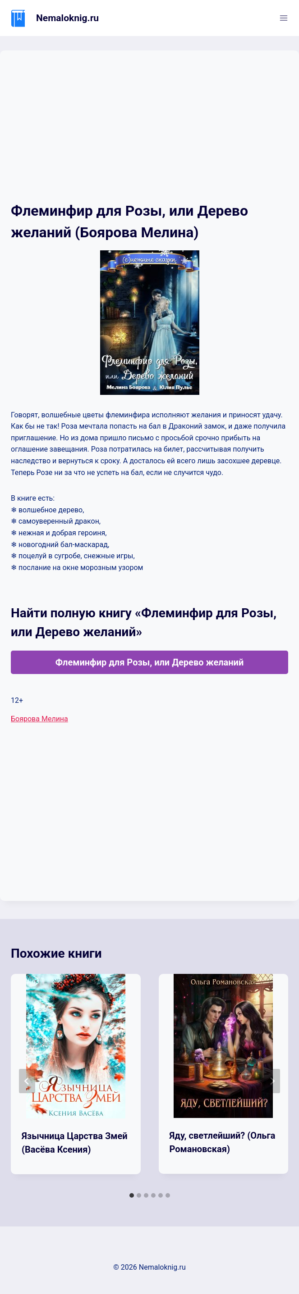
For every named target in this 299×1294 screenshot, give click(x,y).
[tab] (131, 1195)
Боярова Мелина (39, 719)
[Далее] (272, 1081)
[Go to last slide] (27, 1081)
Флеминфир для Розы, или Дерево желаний (149, 662)
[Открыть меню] (283, 18)
